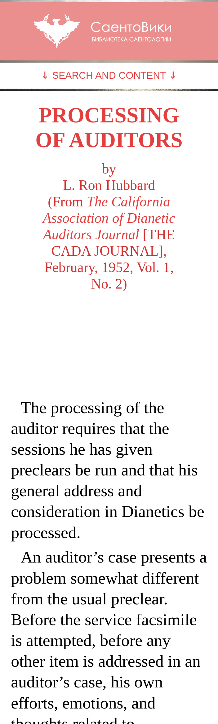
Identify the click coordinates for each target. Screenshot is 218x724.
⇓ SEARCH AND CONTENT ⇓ (109, 75)
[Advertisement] (109, 344)
